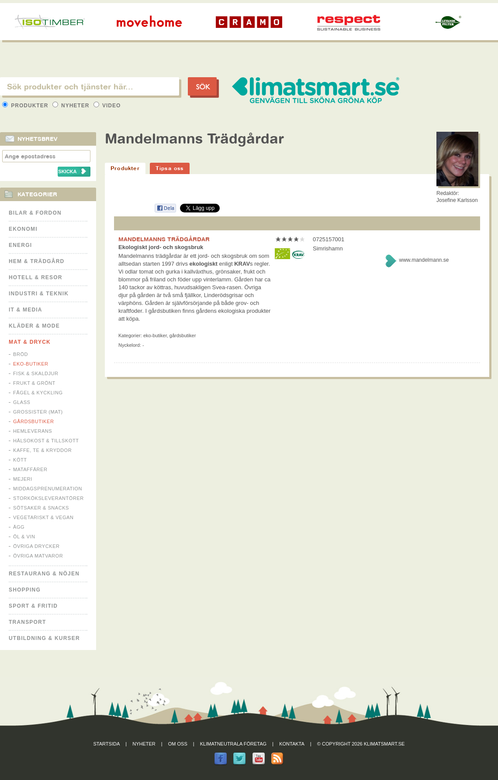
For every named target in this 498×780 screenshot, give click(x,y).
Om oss (177, 743)
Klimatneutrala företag (233, 743)
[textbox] (89, 86)
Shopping (25, 590)
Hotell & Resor (35, 277)
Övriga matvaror (38, 555)
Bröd (20, 354)
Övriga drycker (36, 546)
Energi (20, 245)
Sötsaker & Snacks (41, 507)
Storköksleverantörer (48, 498)
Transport (27, 622)
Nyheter (71, 106)
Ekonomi (23, 229)
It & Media (25, 310)
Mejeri (22, 479)
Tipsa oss (170, 168)
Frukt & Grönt (34, 383)
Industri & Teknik (39, 294)
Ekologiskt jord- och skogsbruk (160, 247)
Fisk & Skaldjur (36, 373)
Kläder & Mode (34, 326)
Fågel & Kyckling (38, 392)
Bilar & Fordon (35, 213)
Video (107, 106)
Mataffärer (30, 469)
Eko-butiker (30, 363)
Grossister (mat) (38, 411)
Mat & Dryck (30, 342)
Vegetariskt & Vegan (43, 517)
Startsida (106, 743)
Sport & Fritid (33, 606)
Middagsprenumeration (47, 488)
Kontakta (291, 743)
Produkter (26, 106)
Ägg (18, 527)
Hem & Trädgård (36, 261)
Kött (20, 459)
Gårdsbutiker (33, 421)
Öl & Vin (24, 536)
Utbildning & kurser (44, 638)
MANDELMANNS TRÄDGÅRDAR (164, 239)
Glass (21, 402)
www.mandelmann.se (424, 260)
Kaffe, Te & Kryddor (42, 450)
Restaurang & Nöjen (44, 574)
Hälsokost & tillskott (46, 440)
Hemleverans (32, 431)
